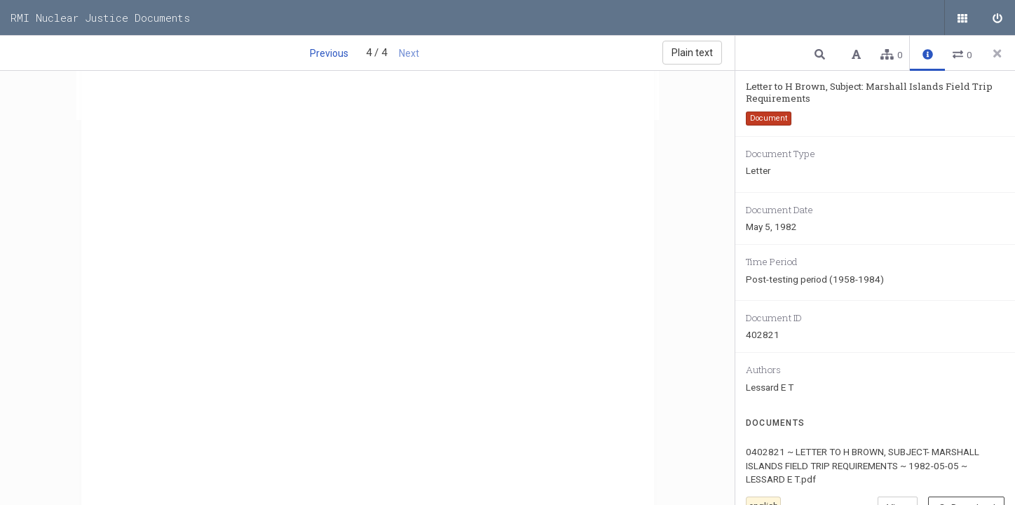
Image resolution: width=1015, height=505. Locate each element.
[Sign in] (997, 17)
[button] (821, 53)
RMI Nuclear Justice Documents (100, 18)
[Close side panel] (997, 53)
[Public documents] (962, 17)
